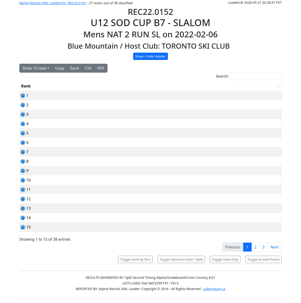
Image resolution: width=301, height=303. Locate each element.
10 (23, 180)
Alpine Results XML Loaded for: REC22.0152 (52, 3)
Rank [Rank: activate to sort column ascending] (26, 86)
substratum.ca (214, 289)
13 (23, 208)
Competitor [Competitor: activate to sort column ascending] (94, 86)
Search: (249, 76)
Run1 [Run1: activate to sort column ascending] (191, 86)
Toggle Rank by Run (135, 259)
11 (23, 189)
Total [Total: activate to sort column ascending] (237, 86)
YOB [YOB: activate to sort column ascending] (170, 86)
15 (23, 227)
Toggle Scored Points (263, 259)
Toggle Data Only (225, 259)
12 (23, 198)
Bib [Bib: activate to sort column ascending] (47, 86)
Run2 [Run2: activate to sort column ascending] (214, 86)
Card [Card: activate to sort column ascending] (66, 86)
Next (274, 247)
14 (23, 217)
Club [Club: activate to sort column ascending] (149, 86)
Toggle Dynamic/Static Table (181, 259)
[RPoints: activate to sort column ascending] (267, 86)
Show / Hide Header (150, 56)
